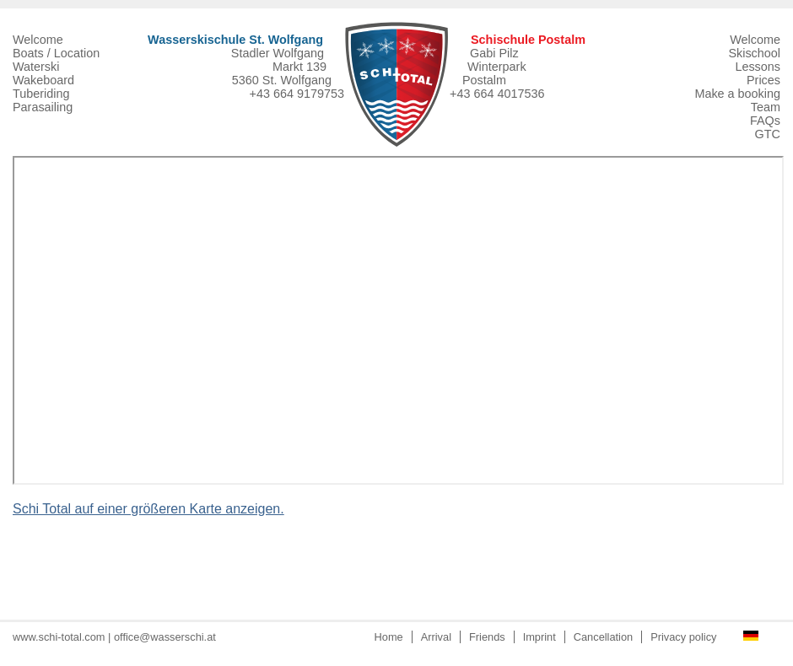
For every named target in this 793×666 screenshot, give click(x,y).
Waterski (36, 66)
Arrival (436, 637)
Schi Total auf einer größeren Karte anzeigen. (148, 509)
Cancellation (603, 637)
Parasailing (43, 107)
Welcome (38, 39)
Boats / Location (56, 53)
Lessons (757, 66)
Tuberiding (41, 93)
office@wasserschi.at (165, 637)
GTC (767, 134)
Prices (763, 80)
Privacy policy (683, 637)
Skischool (754, 53)
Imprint (539, 637)
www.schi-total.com (59, 637)
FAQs (765, 120)
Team (765, 107)
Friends (487, 637)
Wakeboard (43, 80)
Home (389, 637)
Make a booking (737, 93)
